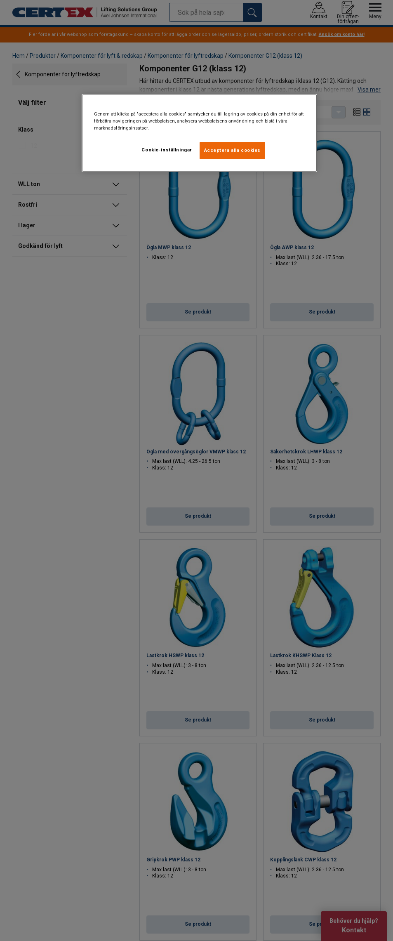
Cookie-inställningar (166, 150)
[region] (200, 133)
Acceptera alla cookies (232, 150)
